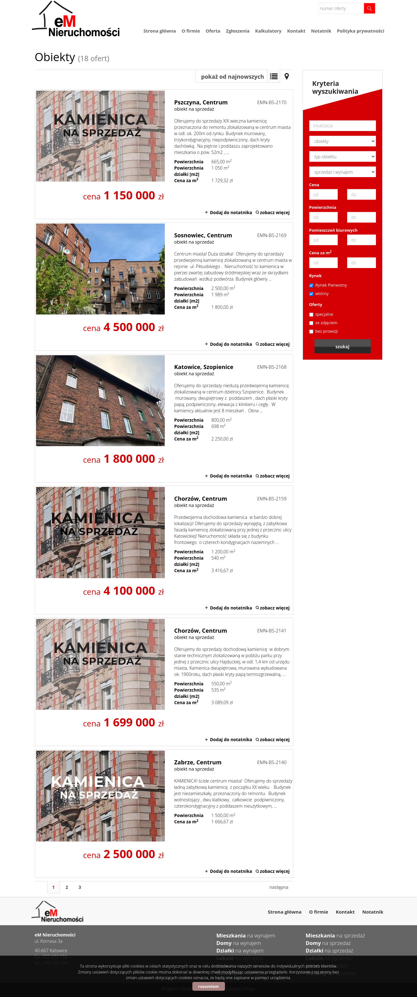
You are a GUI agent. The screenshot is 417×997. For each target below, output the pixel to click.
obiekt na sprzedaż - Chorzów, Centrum (164, 550)
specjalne (321, 314)
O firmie (190, 31)
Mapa (286, 76)
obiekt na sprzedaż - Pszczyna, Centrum (164, 154)
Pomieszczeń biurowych (333, 230)
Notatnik (321, 31)
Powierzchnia (322, 207)
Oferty (315, 304)
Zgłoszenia (237, 31)
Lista (273, 76)
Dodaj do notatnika (231, 212)
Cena (314, 184)
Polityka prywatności (360, 31)
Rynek (315, 275)
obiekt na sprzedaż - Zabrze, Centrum (164, 814)
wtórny (319, 293)
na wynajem (245, 935)
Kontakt (296, 31)
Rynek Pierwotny (328, 285)
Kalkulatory (268, 31)
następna (279, 887)
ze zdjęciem (323, 322)
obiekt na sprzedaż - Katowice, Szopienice (164, 418)
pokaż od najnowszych (232, 76)
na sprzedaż (335, 935)
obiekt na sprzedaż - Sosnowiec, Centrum (164, 287)
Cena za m (320, 253)
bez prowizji (323, 331)
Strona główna (159, 31)
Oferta (213, 31)
